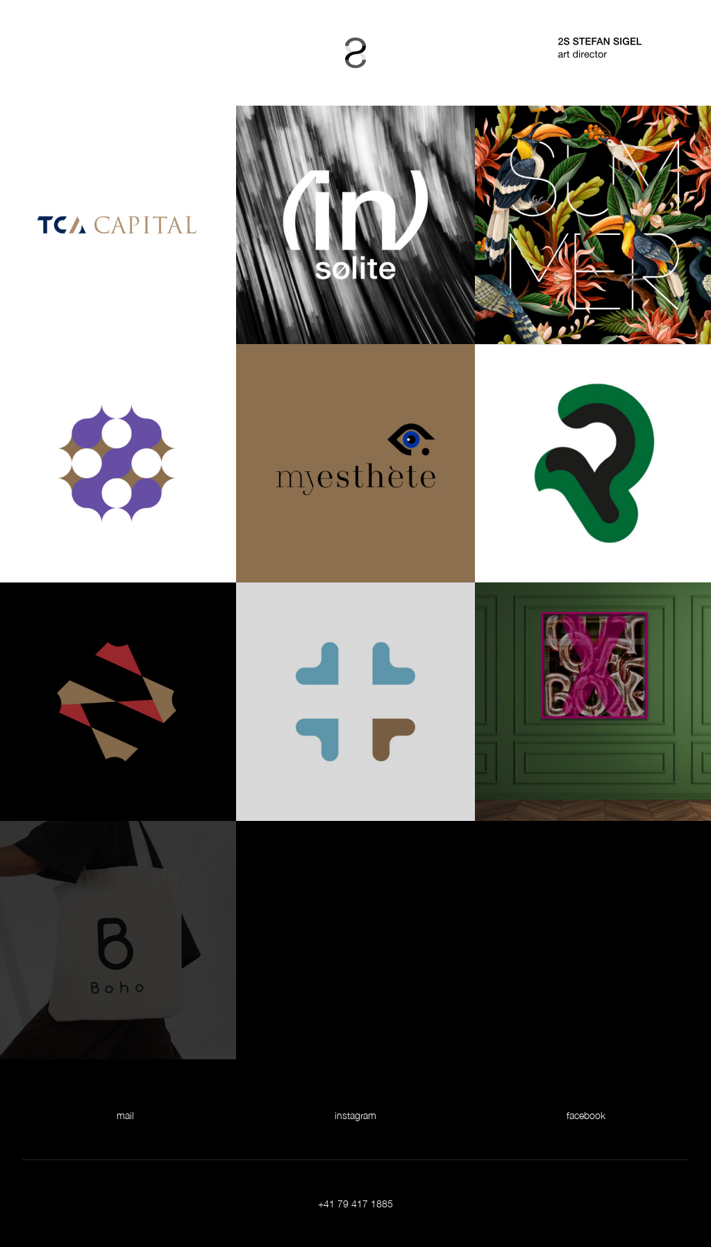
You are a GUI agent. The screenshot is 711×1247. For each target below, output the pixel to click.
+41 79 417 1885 (355, 1203)
